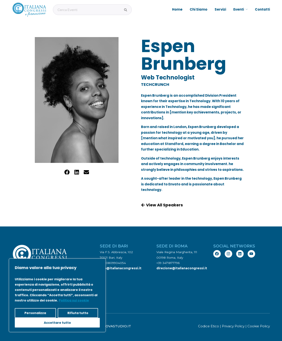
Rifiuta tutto (77, 313)
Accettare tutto (57, 322)
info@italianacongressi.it (120, 268)
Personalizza (35, 313)
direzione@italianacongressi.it (181, 268)
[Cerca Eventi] (126, 10)
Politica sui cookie (74, 300)
